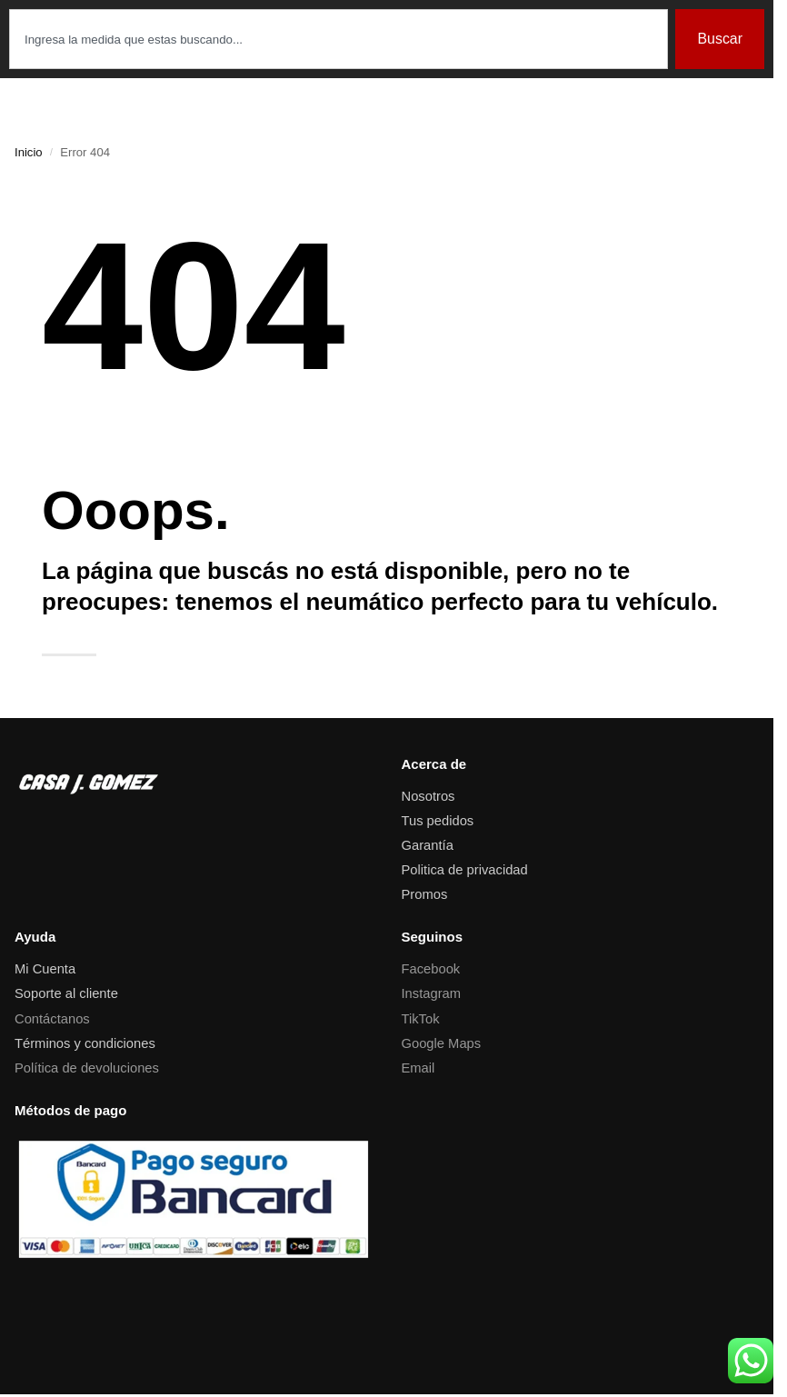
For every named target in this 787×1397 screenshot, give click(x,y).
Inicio (29, 152)
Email (418, 1068)
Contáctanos (52, 1019)
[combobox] (338, 39)
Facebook (431, 969)
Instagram (432, 993)
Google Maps (442, 1043)
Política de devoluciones (87, 1068)
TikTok (421, 1019)
